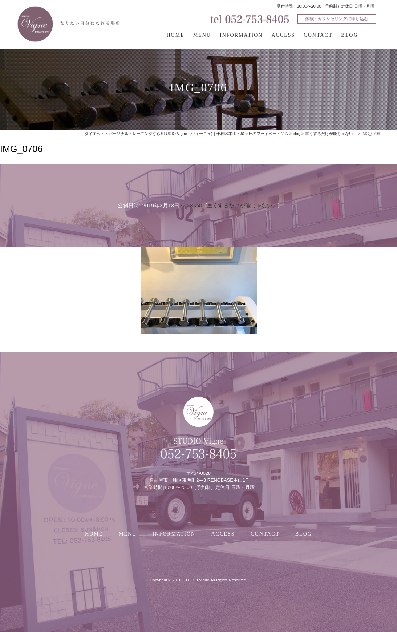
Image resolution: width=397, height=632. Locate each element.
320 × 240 (191, 205)
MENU (202, 35)
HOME (176, 35)
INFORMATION (241, 35)
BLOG (349, 35)
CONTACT (318, 35)
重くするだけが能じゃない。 (242, 205)
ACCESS (283, 35)
